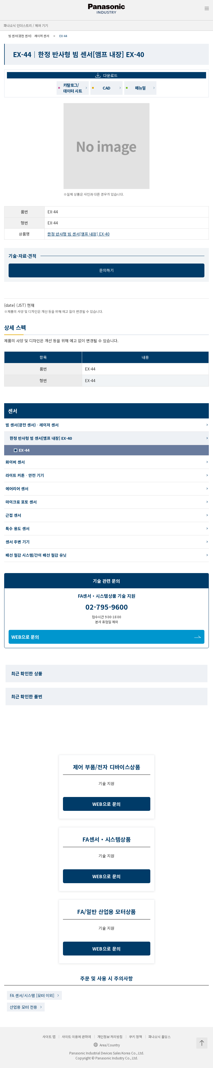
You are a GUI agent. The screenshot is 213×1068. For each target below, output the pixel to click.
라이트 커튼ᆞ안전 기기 (25, 475)
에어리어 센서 (17, 488)
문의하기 (106, 270)
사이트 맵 (48, 1036)
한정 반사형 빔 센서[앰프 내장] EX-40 (78, 234)
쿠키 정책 (135, 1036)
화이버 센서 (15, 462)
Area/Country (106, 1045)
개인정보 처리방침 (110, 1036)
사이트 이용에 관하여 (76, 1036)
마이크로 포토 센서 (21, 502)
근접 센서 (13, 515)
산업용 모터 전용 (23, 1007)
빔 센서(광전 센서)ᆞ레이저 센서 (28, 36)
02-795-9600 (106, 607)
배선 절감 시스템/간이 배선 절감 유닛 (36, 555)
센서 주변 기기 (17, 542)
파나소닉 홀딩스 (159, 1036)
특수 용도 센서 (17, 528)
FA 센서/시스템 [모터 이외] (32, 995)
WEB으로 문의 (106, 636)
